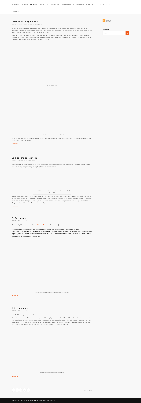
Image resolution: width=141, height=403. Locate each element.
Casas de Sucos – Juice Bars (25, 21)
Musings (29, 310)
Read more (16, 144)
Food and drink (31, 24)
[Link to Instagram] (106, 4)
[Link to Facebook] (100, 4)
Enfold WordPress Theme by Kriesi (46, 400)
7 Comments (21, 221)
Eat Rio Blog (16, 11)
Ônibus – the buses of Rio (24, 158)
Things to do (39, 24)
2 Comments (21, 160)
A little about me (20, 308)
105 (24, 390)
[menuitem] (15, 4)
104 (21, 390)
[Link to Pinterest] (109, 4)
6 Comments (21, 24)
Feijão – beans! (19, 218)
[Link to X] (103, 4)
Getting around (31, 160)
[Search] (93, 4)
